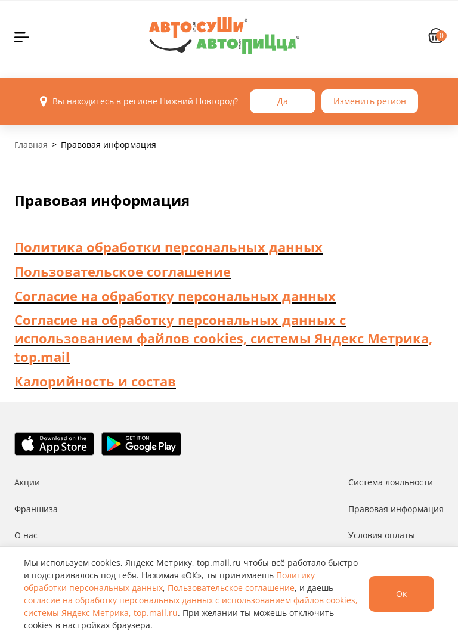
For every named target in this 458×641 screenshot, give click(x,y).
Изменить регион (369, 101)
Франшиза (36, 509)
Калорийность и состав (95, 381)
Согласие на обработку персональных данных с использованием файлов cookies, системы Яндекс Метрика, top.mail (223, 338)
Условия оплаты (381, 535)
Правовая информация (396, 509)
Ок (401, 593)
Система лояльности (390, 482)
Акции (27, 482)
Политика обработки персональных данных (168, 247)
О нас (26, 535)
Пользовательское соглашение (122, 271)
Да (282, 101)
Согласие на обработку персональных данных (175, 296)
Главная (31, 144)
